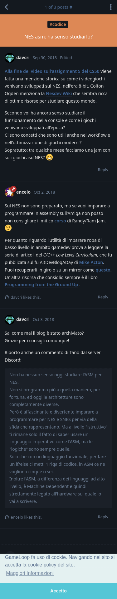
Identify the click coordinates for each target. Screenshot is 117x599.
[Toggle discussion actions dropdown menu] (111, 7)
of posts (58, 7)
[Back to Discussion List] (6, 7)
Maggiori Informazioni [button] (30, 573)
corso (60, 221)
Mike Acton (91, 262)
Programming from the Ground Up (41, 284)
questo (103, 270)
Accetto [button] (58, 590)
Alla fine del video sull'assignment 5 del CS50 (52, 71)
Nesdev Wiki (59, 93)
